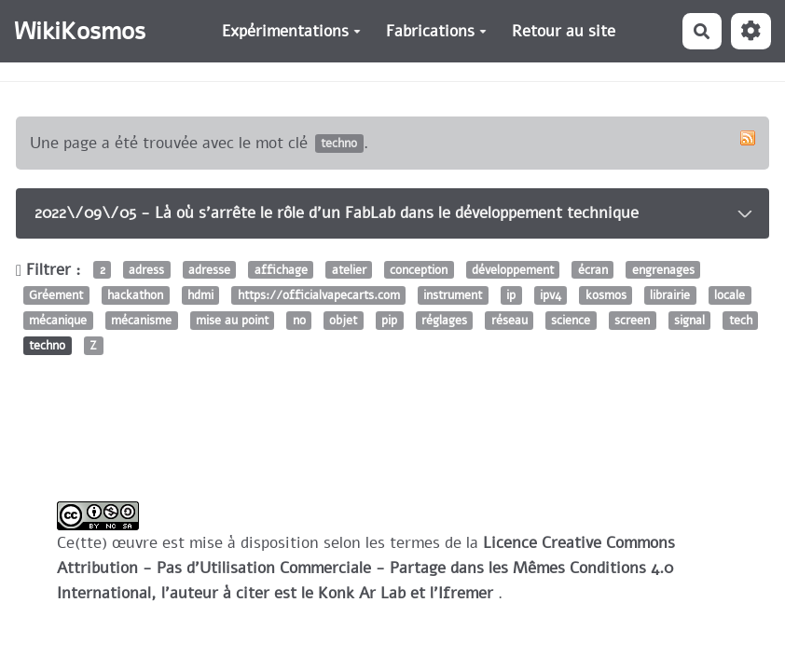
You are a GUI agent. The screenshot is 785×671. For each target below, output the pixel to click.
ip (511, 295)
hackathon (135, 295)
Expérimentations (291, 31)
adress (146, 270)
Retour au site (563, 31)
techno (47, 346)
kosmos (606, 295)
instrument (452, 295)
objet (343, 320)
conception (419, 270)
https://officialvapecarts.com (319, 295)
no (299, 320)
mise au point (232, 320)
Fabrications (436, 31)
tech (740, 320)
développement (513, 270)
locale (729, 295)
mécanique (58, 320)
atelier (349, 270)
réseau (509, 320)
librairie (670, 295)
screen (632, 320)
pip (389, 320)
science (570, 320)
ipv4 (550, 295)
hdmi (200, 295)
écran (593, 270)
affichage (281, 270)
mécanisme (141, 320)
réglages (444, 320)
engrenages (663, 270)
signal (689, 320)
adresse (209, 270)
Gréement (56, 295)
